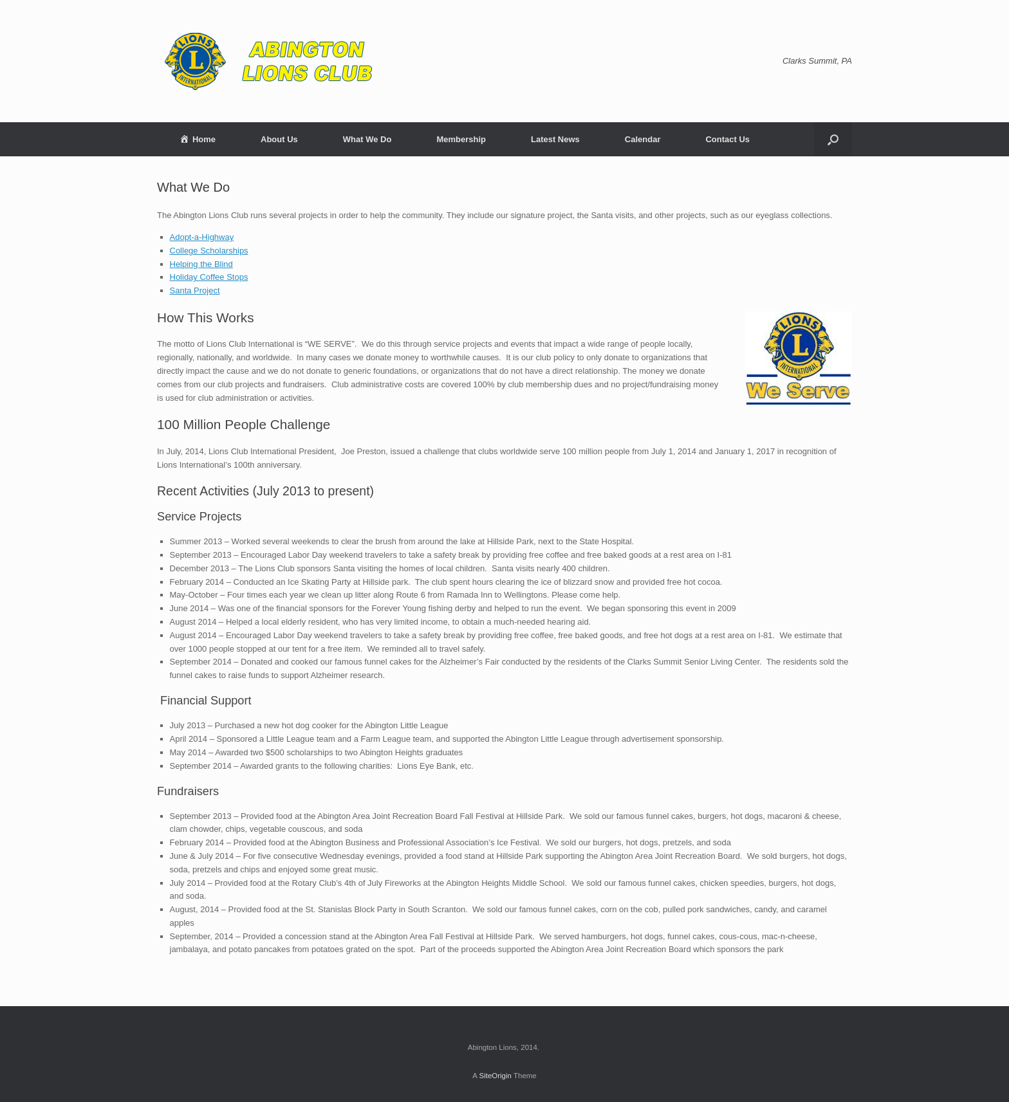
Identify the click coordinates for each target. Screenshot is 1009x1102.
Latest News (555, 139)
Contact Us (727, 139)
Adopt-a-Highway (202, 237)
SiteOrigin (495, 1075)
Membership (461, 139)
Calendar (643, 139)
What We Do (367, 139)
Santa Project (195, 290)
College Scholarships (209, 250)
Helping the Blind (201, 264)
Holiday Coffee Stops (209, 277)
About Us (279, 139)
